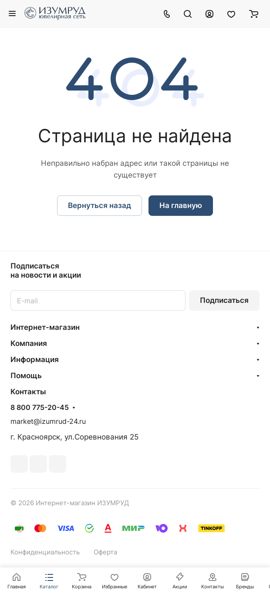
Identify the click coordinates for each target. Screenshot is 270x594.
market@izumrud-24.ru (48, 421)
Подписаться (224, 300)
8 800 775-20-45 (39, 408)
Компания (28, 343)
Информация (34, 359)
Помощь (26, 375)
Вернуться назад (99, 205)
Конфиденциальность (45, 552)
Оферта (105, 552)
